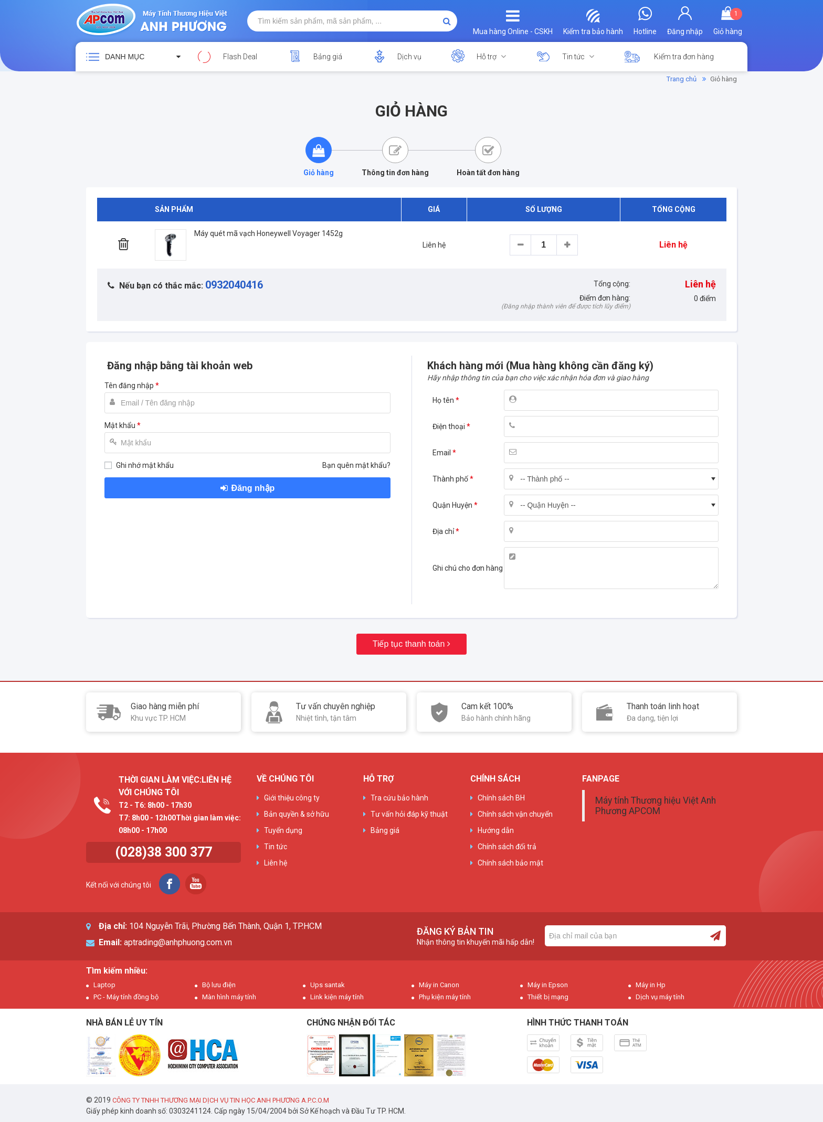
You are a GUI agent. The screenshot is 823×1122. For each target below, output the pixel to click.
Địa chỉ (443, 531)
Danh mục (124, 56)
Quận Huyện (452, 505)
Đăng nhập (253, 488)
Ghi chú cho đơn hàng (467, 568)
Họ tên (443, 400)
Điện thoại (448, 426)
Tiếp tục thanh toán (409, 643)
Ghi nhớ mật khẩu (145, 465)
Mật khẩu (119, 425)
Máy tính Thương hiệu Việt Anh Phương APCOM (655, 805)
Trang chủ (682, 79)
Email (441, 452)
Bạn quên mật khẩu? (356, 465)
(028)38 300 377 (163, 852)
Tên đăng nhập (129, 385)
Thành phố (450, 479)
